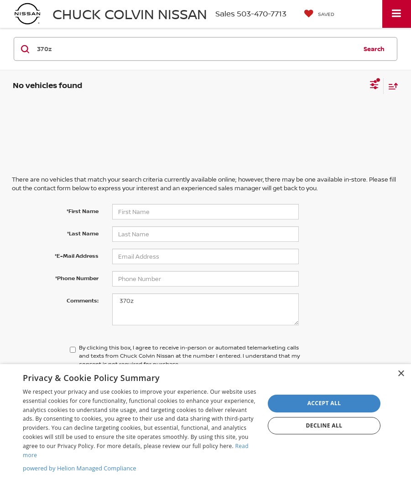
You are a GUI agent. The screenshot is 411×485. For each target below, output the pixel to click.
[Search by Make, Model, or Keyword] (195, 49)
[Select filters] (374, 86)
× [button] (400, 373)
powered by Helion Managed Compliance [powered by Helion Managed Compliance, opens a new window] (79, 468)
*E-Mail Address (77, 256)
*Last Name (83, 233)
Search (374, 49)
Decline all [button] (324, 425)
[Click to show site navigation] (396, 14)
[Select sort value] (391, 86)
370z (205, 309)
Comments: (83, 300)
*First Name (83, 211)
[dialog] (205, 424)
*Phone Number (77, 278)
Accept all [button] (324, 403)
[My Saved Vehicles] (319, 13)
